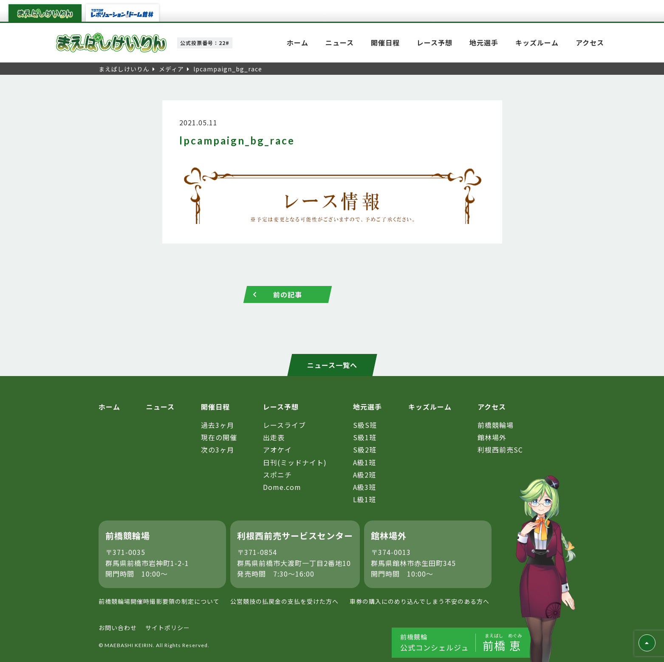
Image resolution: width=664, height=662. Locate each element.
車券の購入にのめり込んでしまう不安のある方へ (419, 601)
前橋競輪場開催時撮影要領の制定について (159, 601)
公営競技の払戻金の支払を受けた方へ (284, 601)
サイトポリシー (167, 628)
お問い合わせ (118, 628)
